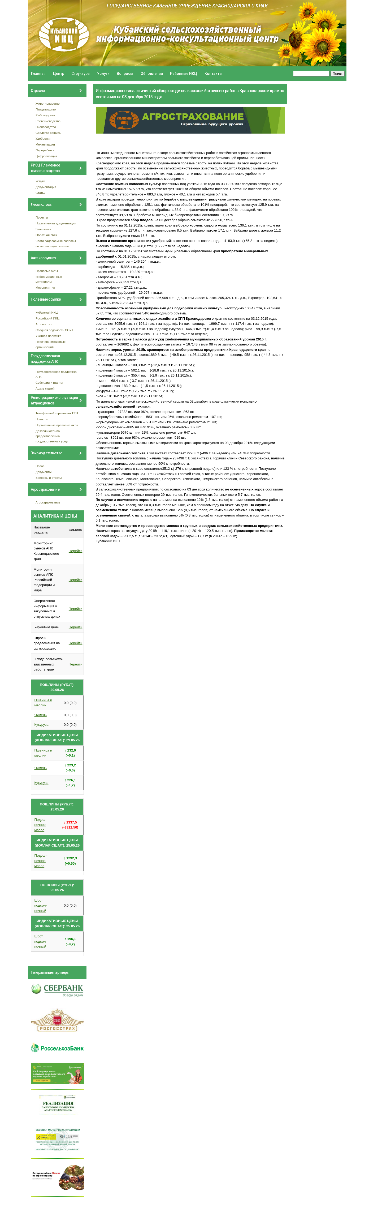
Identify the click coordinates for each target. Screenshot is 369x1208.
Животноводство (48, 103)
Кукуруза (41, 725)
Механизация (45, 144)
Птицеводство (46, 109)
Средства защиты (48, 132)
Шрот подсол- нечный (40, 905)
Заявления (43, 229)
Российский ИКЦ (47, 318)
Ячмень (40, 715)
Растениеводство (48, 121)
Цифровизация (46, 156)
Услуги (103, 73)
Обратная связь (47, 235)
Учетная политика (48, 336)
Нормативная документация (56, 223)
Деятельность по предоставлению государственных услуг (52, 436)
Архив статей (45, 388)
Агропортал (44, 324)
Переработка (45, 150)
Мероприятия (45, 287)
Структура (80, 73)
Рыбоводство (45, 115)
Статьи (41, 192)
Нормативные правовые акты (57, 425)
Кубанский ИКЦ (47, 312)
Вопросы (125, 73)
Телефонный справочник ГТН (57, 413)
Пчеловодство (46, 127)
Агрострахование (48, 502)
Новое (40, 466)
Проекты (42, 217)
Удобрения (43, 138)
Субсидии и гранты (49, 382)
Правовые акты (47, 270)
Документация (46, 187)
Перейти (76, 551)
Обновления (152, 73)
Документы (43, 471)
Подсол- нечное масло (40, 825)
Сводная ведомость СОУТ (54, 330)
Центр (58, 73)
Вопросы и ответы (49, 477)
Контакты (213, 73)
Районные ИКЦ (183, 73)
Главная (38, 73)
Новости (41, 419)
